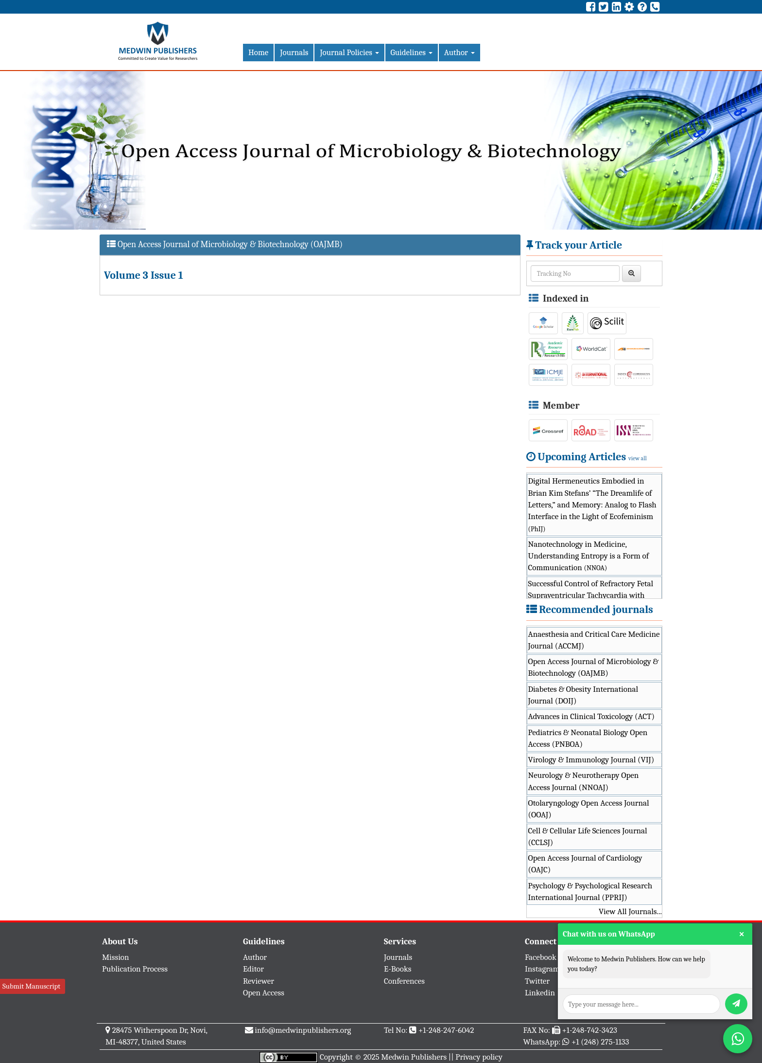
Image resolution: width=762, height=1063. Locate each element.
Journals (294, 52)
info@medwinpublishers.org (303, 1030)
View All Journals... (630, 911)
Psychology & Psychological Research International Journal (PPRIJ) (590, 891)
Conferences (404, 981)
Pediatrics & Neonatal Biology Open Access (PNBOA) (588, 738)
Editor (253, 968)
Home (258, 52)
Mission (115, 957)
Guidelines (412, 52)
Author (459, 52)
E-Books (397, 968)
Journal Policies (349, 52)
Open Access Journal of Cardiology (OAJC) (585, 863)
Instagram (542, 968)
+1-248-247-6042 (446, 1030)
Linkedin (540, 992)
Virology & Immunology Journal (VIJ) (591, 759)
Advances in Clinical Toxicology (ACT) (591, 716)
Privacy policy (478, 1057)
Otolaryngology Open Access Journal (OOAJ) (588, 808)
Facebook (540, 957)
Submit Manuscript (31, 986)
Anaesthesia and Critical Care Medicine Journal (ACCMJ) (594, 640)
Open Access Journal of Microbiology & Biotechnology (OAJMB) (593, 667)
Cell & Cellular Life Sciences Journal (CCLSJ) (587, 836)
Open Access (263, 992)
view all (637, 458)
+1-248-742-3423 (589, 1030)
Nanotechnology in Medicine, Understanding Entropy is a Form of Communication (588, 556)
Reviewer (258, 981)
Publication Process (135, 968)
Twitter (537, 981)
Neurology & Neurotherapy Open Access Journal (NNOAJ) (583, 781)
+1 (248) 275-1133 (600, 1041)
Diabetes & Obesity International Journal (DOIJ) (583, 695)
